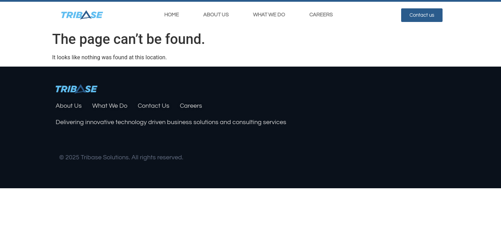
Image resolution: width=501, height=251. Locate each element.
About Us (216, 14)
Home (171, 14)
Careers (321, 14)
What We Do (269, 14)
